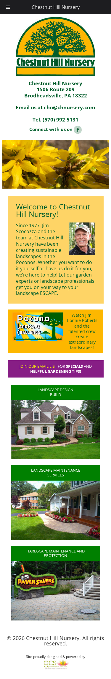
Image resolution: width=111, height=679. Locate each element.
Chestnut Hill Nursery (56, 7)
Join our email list (38, 366)
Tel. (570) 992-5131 (55, 119)
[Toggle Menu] (8, 7)
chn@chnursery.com (69, 107)
